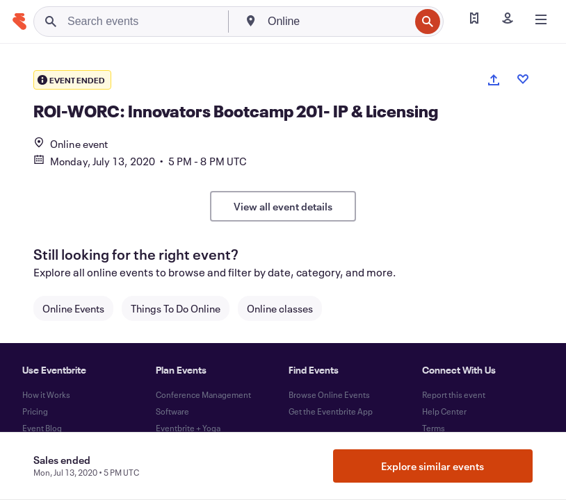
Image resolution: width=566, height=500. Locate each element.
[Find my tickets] (474, 19)
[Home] (19, 21)
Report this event (453, 394)
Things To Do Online (175, 308)
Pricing (35, 411)
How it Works (46, 394)
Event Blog (42, 427)
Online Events (73, 308)
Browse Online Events (329, 394)
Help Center (444, 411)
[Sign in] (507, 19)
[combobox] (337, 22)
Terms (433, 427)
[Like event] (523, 79)
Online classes (280, 308)
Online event (70, 144)
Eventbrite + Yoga (188, 427)
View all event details (283, 206)
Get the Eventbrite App (331, 411)
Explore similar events (432, 466)
